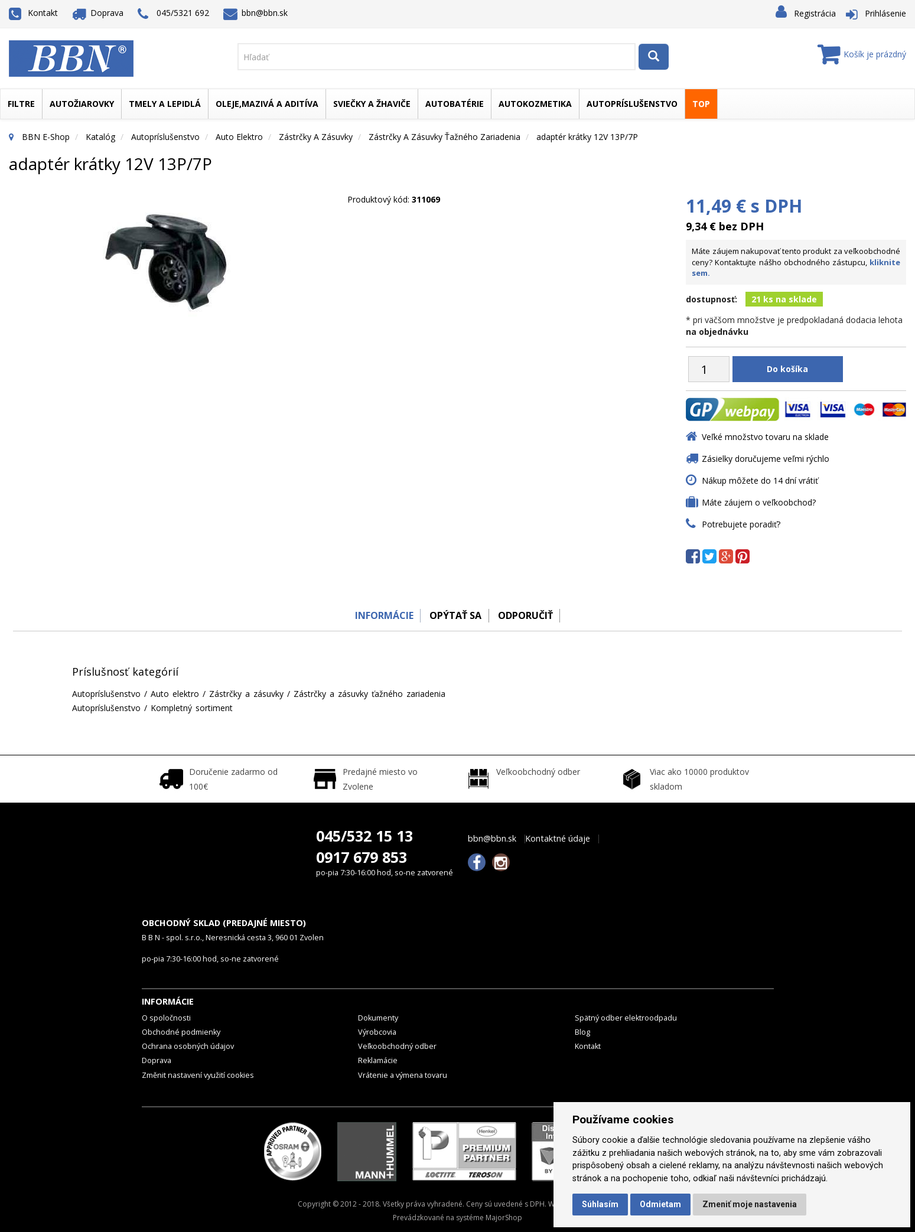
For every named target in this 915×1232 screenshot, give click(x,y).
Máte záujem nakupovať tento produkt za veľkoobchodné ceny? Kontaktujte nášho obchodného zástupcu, (796, 262)
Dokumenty (378, 1018)
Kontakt (33, 12)
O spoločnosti (166, 1018)
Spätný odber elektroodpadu (626, 1018)
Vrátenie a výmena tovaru (402, 1075)
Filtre (21, 103)
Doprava (98, 12)
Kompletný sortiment (192, 707)
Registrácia (815, 13)
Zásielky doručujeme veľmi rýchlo (765, 458)
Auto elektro (239, 136)
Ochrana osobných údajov (188, 1046)
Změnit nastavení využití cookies (198, 1075)
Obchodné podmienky (181, 1032)
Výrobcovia (377, 1032)
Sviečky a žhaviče (372, 103)
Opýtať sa (455, 615)
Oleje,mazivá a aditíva (267, 103)
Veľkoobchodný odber (397, 1046)
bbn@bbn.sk (255, 12)
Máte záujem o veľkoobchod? (759, 502)
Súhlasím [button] (600, 1204)
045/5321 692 (173, 14)
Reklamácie (378, 1060)
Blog (582, 1032)
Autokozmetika (535, 103)
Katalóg (100, 136)
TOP (701, 103)
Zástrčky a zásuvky (316, 136)
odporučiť (529, 615)
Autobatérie (454, 103)
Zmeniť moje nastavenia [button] (749, 1204)
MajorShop (504, 1218)
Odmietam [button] (660, 1204)
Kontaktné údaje (557, 839)
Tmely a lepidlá (165, 103)
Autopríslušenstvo (632, 103)
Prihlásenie (885, 13)
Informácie (379, 615)
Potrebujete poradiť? (741, 524)
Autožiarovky (82, 103)
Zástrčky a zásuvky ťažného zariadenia (444, 136)
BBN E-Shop (46, 136)
